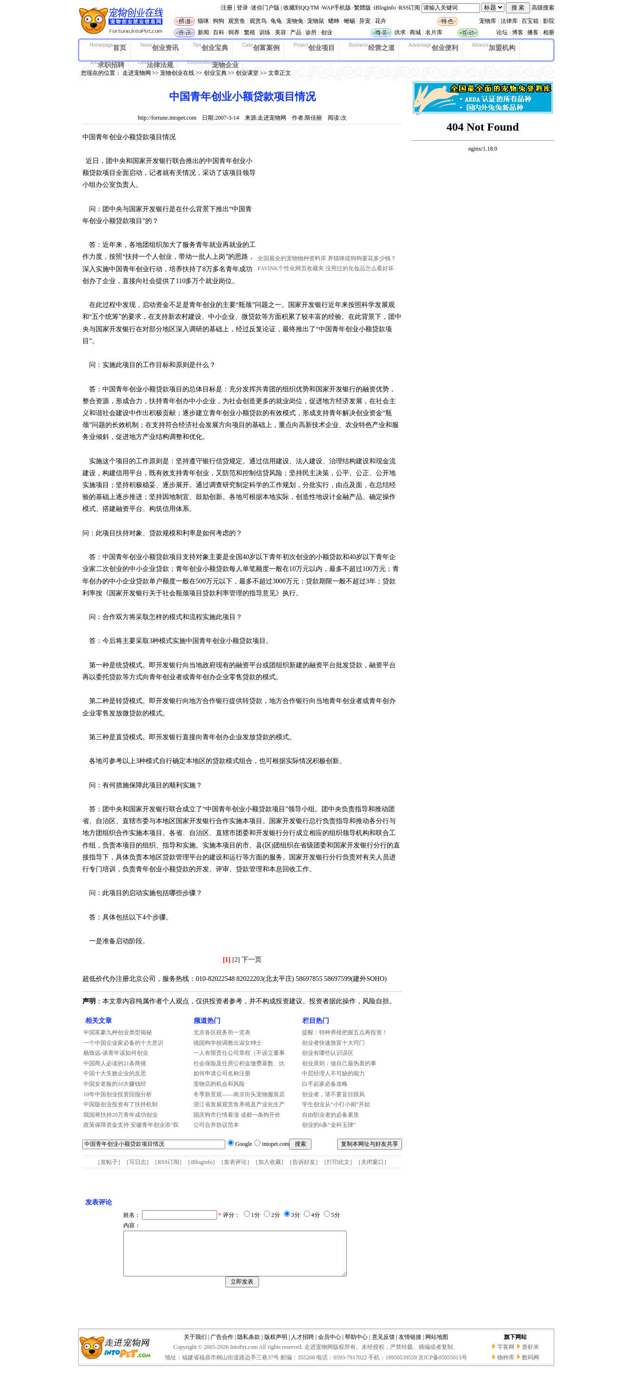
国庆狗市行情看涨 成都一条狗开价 (237, 1115)
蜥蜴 (349, 21)
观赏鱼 (236, 21)
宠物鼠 (315, 21)
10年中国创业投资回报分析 (117, 1094)
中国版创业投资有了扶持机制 (120, 1104)
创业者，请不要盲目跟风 (333, 1094)
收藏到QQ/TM (301, 7)
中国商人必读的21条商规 (114, 1063)
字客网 (505, 1355)
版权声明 (275, 1345)
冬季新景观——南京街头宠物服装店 (239, 1094)
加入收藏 (269, 1162)
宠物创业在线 (177, 73)
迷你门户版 (265, 7)
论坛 (502, 32)
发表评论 (235, 1162)
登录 (242, 7)
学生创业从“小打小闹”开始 (336, 1104)
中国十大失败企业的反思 (114, 1073)
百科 (218, 32)
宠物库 (487, 21)
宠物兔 (294, 21)
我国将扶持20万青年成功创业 (120, 1115)
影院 (548, 21)
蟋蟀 (334, 21)
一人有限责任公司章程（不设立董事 (239, 1053)
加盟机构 (493, 47)
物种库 (505, 1366)
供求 (400, 32)
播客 (533, 32)
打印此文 (338, 1162)
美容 (280, 32)
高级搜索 (543, 7)
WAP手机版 (336, 7)
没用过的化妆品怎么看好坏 (359, 268)
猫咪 (203, 21)
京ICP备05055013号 (442, 1366)
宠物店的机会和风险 (219, 1084)
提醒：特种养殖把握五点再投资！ (345, 1032)
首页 (108, 47)
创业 (326, 32)
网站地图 (436, 1345)
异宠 (365, 21)
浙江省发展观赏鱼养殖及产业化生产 (239, 1104)
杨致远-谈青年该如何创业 (115, 1053)
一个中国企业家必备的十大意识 (123, 1043)
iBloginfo (385, 7)
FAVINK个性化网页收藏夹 (291, 268)
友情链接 (410, 1345)
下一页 (251, 959)
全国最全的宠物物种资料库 (292, 258)
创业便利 (433, 47)
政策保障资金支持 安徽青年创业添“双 (131, 1125)
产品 (295, 32)
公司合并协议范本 (216, 1125)
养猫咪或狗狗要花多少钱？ (362, 258)
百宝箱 (530, 21)
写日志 (137, 1162)
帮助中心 (356, 1345)
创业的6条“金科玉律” (329, 1125)
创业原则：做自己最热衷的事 (339, 1063)
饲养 (234, 32)
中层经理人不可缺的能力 (333, 1073)
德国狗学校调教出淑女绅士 (227, 1043)
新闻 (203, 32)
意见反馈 (383, 1345)
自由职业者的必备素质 (330, 1115)
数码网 (530, 1366)
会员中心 (329, 1345)
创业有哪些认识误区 (327, 1053)
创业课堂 (247, 73)
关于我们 (195, 1345)
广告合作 (222, 1345)
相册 (548, 32)
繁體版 (362, 7)
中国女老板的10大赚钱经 (114, 1084)
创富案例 (261, 47)
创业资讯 (159, 47)
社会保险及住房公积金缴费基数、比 (239, 1063)
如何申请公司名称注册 (222, 1073)
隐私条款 (248, 1345)
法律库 (509, 21)
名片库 (433, 32)
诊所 (311, 32)
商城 (415, 32)
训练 (265, 32)
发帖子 (109, 1162)
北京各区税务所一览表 (222, 1032)
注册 (226, 7)
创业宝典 (210, 47)
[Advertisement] (329, 192)
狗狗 (218, 21)
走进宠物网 (136, 73)
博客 (517, 32)
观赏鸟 (258, 21)
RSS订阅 (409, 7)
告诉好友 (303, 1162)
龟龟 (276, 21)
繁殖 (249, 32)
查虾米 (530, 1355)
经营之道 (372, 47)
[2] (236, 959)
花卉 (380, 21)
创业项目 (314, 47)
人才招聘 (302, 1345)
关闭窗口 (372, 1162)
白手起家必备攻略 (325, 1084)
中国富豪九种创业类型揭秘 (117, 1032)
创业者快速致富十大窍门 (333, 1043)
